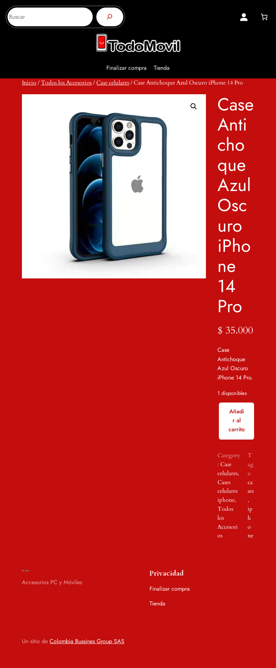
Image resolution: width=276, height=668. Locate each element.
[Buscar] (109, 17)
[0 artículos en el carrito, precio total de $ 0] (264, 16)
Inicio (29, 83)
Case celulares (112, 83)
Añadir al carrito (237, 420)
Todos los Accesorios (66, 83)
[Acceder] (244, 17)
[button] (193, 106)
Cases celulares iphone (227, 491)
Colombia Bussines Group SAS (87, 641)
